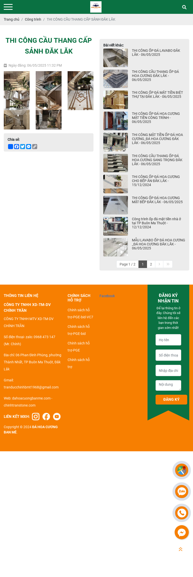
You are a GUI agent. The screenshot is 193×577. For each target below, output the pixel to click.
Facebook (107, 296)
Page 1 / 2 (127, 264)
